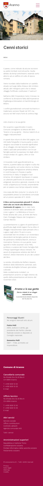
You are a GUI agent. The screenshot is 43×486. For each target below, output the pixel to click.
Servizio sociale (9, 421)
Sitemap (6, 470)
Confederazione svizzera (13, 446)
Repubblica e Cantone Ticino (14, 443)
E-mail (6, 389)
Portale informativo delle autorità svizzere (20, 448)
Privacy (6, 466)
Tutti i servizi (8, 433)
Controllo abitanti (10, 426)
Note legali (7, 468)
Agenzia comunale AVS (12, 428)
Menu (5, 57)
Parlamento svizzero (11, 451)
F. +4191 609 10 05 (10, 386)
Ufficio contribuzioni (11, 423)
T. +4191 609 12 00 (10, 384)
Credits (6, 472)
